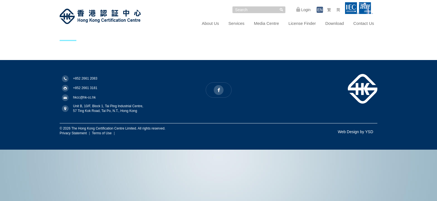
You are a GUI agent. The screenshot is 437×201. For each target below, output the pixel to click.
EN (319, 10)
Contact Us (363, 23)
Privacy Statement (73, 133)
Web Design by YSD (355, 132)
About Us (210, 23)
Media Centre (266, 23)
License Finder (302, 23)
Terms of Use (102, 133)
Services (237, 23)
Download (334, 23)
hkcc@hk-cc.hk (84, 97)
